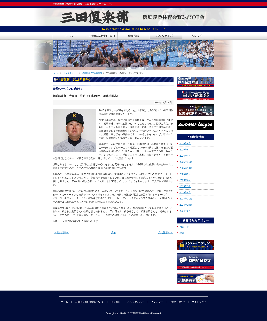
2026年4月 (185, 155)
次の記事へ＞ (165, 232)
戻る (113, 232)
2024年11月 (185, 198)
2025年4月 (185, 192)
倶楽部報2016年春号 (92, 73)
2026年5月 (185, 149)
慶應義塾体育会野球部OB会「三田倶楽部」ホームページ (83, 3)
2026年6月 (185, 143)
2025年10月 (185, 168)
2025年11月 (185, 161)
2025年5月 (185, 186)
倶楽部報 (115, 301)
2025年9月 (185, 174)
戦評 (181, 233)
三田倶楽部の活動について (89, 301)
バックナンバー (70, 73)
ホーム (56, 73)
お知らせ (184, 227)
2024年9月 (185, 211)
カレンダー (157, 301)
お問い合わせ (177, 301)
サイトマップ (199, 301)
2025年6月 (185, 180)
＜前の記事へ (61, 232)
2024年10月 (185, 204)
